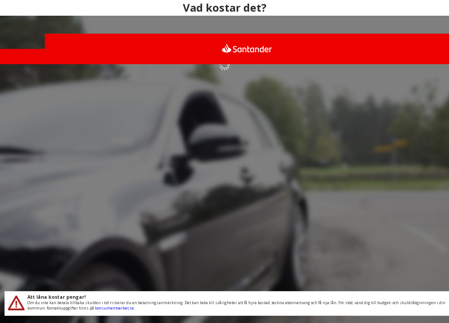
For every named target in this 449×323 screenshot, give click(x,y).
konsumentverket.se (114, 308)
